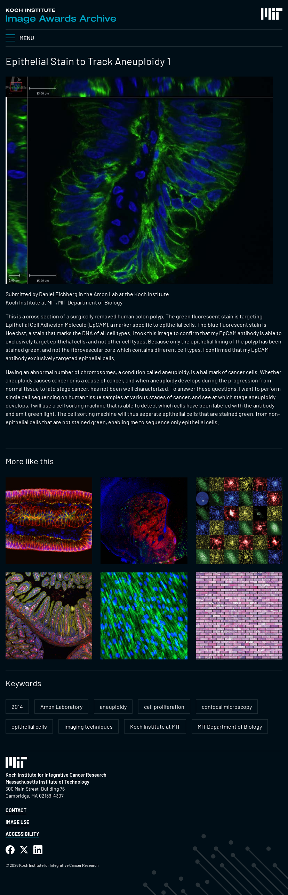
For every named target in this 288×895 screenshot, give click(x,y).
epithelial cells (29, 726)
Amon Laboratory (61, 706)
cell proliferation (164, 706)
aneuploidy (113, 706)
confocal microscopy (227, 706)
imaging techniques (88, 726)
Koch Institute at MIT (155, 726)
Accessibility (22, 834)
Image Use (17, 822)
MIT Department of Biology (230, 726)
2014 (17, 706)
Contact (16, 810)
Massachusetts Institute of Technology (47, 782)
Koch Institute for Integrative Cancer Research (56, 775)
